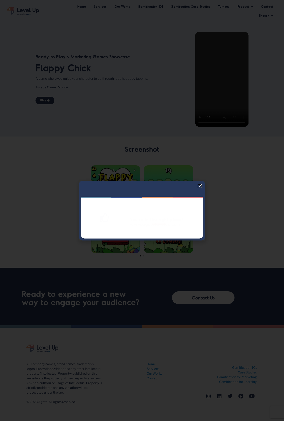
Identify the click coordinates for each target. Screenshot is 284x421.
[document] (142, 210)
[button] (199, 186)
